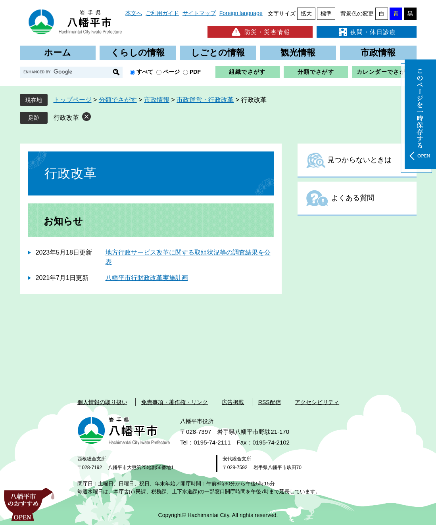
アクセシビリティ (317, 402)
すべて (144, 72)
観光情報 (297, 52)
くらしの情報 (138, 52)
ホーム (57, 52)
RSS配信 (269, 402)
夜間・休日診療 (366, 32)
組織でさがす (247, 72)
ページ (171, 72)
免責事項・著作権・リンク (174, 402)
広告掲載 (233, 402)
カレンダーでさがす (384, 72)
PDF (195, 72)
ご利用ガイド (162, 13)
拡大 (306, 13)
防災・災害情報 (260, 32)
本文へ (133, 13)
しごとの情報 (218, 52)
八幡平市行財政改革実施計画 (147, 277)
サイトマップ (199, 13)
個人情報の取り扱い (102, 402)
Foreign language (241, 13)
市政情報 (378, 52)
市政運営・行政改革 (205, 99)
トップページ (73, 99)
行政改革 (66, 117)
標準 (326, 13)
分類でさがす (316, 72)
